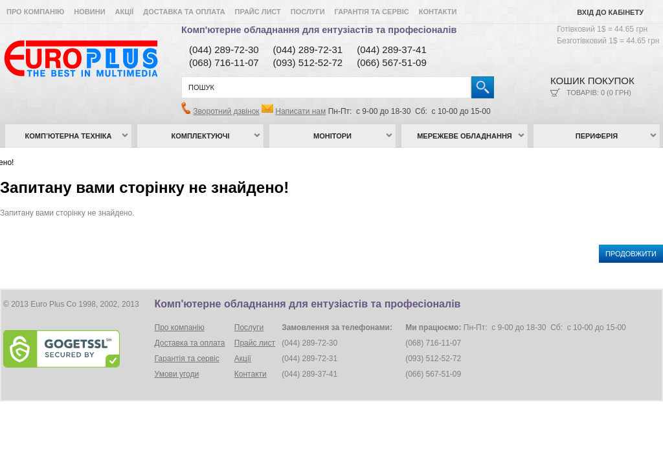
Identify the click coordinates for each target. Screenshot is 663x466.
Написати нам (300, 111)
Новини (89, 12)
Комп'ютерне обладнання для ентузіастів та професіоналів (318, 30)
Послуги (308, 12)
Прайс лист (258, 12)
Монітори (332, 136)
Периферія (597, 136)
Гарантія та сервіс (372, 12)
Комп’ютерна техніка (68, 136)
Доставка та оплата (184, 12)
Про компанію (35, 12)
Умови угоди (177, 374)
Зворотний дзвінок (226, 111)
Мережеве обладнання (464, 136)
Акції (124, 12)
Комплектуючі (201, 136)
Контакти (438, 12)
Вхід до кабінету (610, 12)
